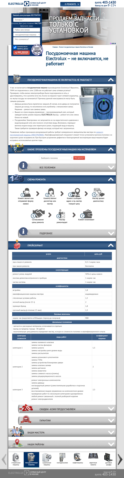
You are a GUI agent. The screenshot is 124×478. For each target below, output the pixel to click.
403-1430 (105, 474)
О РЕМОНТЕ (70, 4)
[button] (4, 460)
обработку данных (22, 49)
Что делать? (79, 158)
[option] (16, 459)
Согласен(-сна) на (22, 48)
